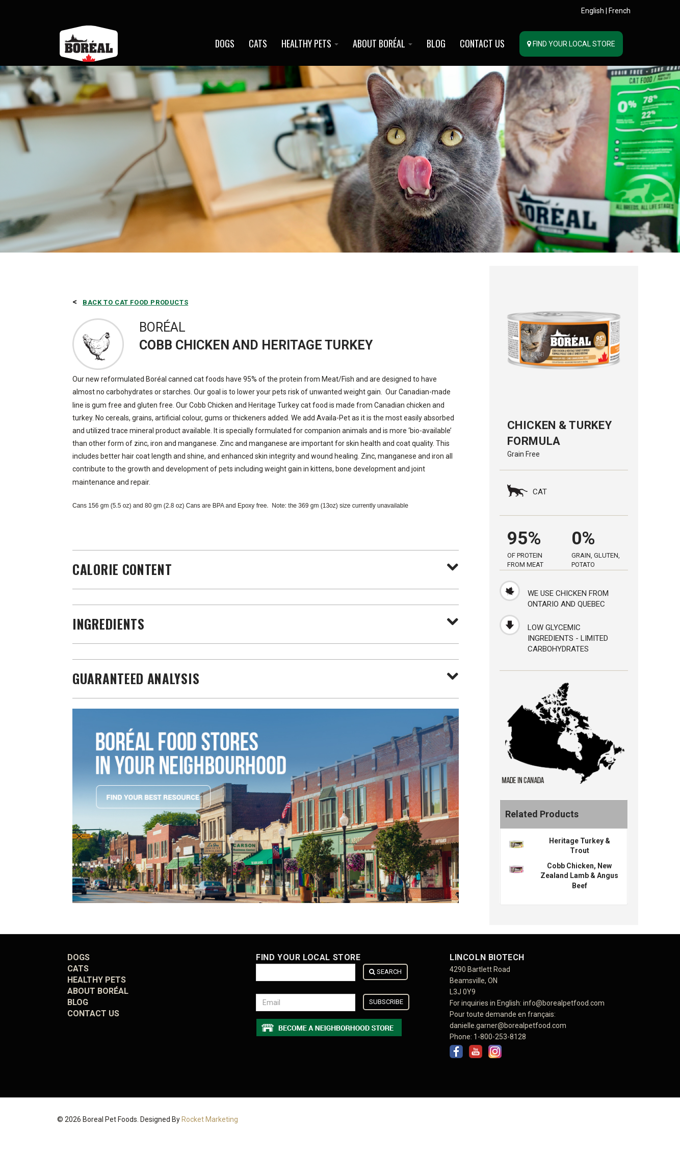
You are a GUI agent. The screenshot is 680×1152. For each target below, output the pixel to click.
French (620, 11)
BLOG (436, 43)
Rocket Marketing (209, 1120)
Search (385, 971)
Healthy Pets (309, 43)
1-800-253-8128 (500, 1037)
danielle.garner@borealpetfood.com (508, 1025)
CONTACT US (482, 43)
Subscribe (386, 1002)
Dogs (224, 43)
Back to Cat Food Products (135, 302)
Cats (258, 43)
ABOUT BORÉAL (382, 43)
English (592, 11)
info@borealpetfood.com (564, 1003)
